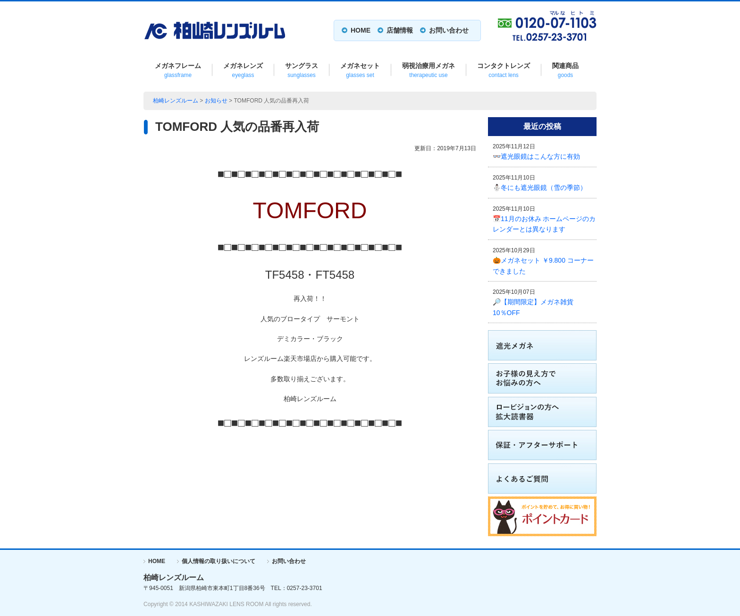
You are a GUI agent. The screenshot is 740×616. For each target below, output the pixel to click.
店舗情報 (400, 30)
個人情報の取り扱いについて (218, 561)
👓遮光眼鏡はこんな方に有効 (536, 156)
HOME (360, 30)
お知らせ (216, 100)
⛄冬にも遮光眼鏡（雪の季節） (540, 187)
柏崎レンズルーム (175, 100)
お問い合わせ (449, 30)
